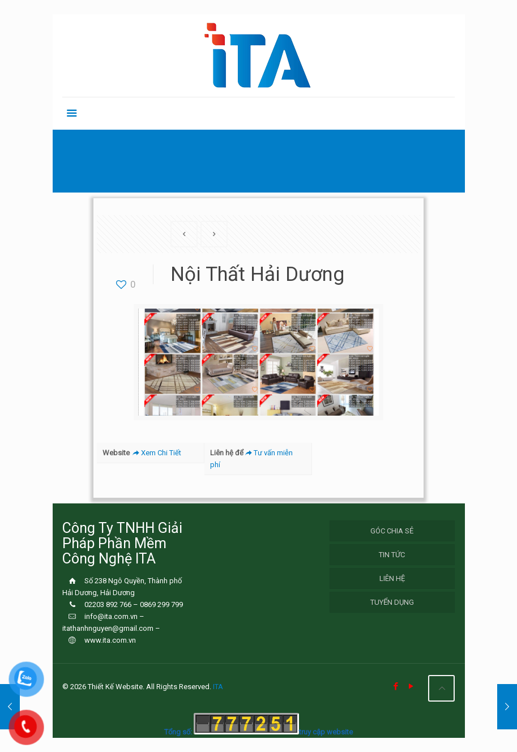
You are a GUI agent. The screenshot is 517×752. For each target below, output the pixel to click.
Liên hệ (392, 578)
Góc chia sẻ (391, 531)
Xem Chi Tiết (156, 452)
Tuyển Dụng (392, 602)
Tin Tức (392, 554)
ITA (218, 686)
